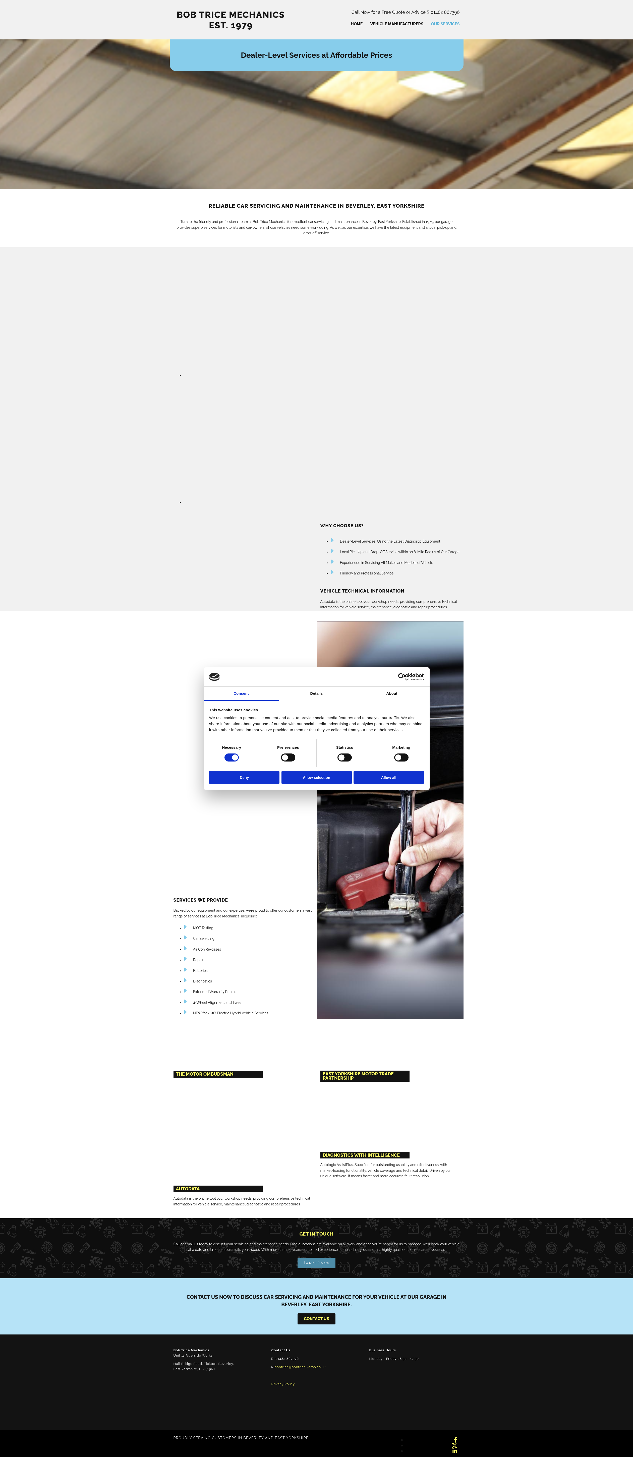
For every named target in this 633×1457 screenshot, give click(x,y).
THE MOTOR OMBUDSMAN (205, 1074)
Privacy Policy (283, 1384)
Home (357, 24)
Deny (244, 777)
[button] (316, 1263)
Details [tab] (316, 693)
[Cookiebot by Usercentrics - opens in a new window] (402, 677)
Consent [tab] (241, 693)
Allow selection (316, 777)
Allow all (388, 777)
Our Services (445, 24)
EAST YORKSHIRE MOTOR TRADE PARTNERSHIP (358, 1076)
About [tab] (391, 693)
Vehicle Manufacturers (396, 24)
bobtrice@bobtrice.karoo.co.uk (300, 1367)
